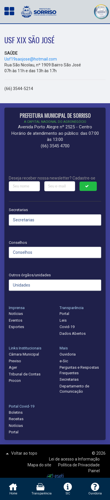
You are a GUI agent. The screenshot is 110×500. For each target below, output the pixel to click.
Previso (15, 361)
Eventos (15, 320)
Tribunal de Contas (24, 374)
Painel (94, 470)
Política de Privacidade (79, 465)
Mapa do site (40, 465)
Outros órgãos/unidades (30, 275)
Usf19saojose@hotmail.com (30, 59)
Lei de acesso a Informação (74, 459)
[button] (101, 11)
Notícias (16, 313)
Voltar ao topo (20, 453)
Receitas (16, 419)
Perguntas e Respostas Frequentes (79, 370)
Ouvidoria (68, 354)
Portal (64, 313)
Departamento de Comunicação (74, 389)
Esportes (16, 327)
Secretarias (18, 210)
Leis (63, 320)
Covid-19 (67, 327)
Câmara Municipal (24, 354)
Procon (15, 380)
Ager (13, 367)
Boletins (16, 412)
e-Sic (64, 361)
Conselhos (18, 242)
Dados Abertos (73, 333)
